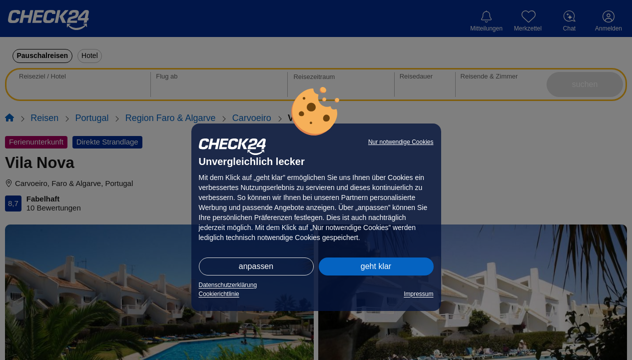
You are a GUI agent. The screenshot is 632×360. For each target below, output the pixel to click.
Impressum (418, 294)
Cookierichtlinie (219, 294)
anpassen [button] (256, 266)
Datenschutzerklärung (228, 285)
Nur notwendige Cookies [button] (401, 142)
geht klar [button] (376, 266)
